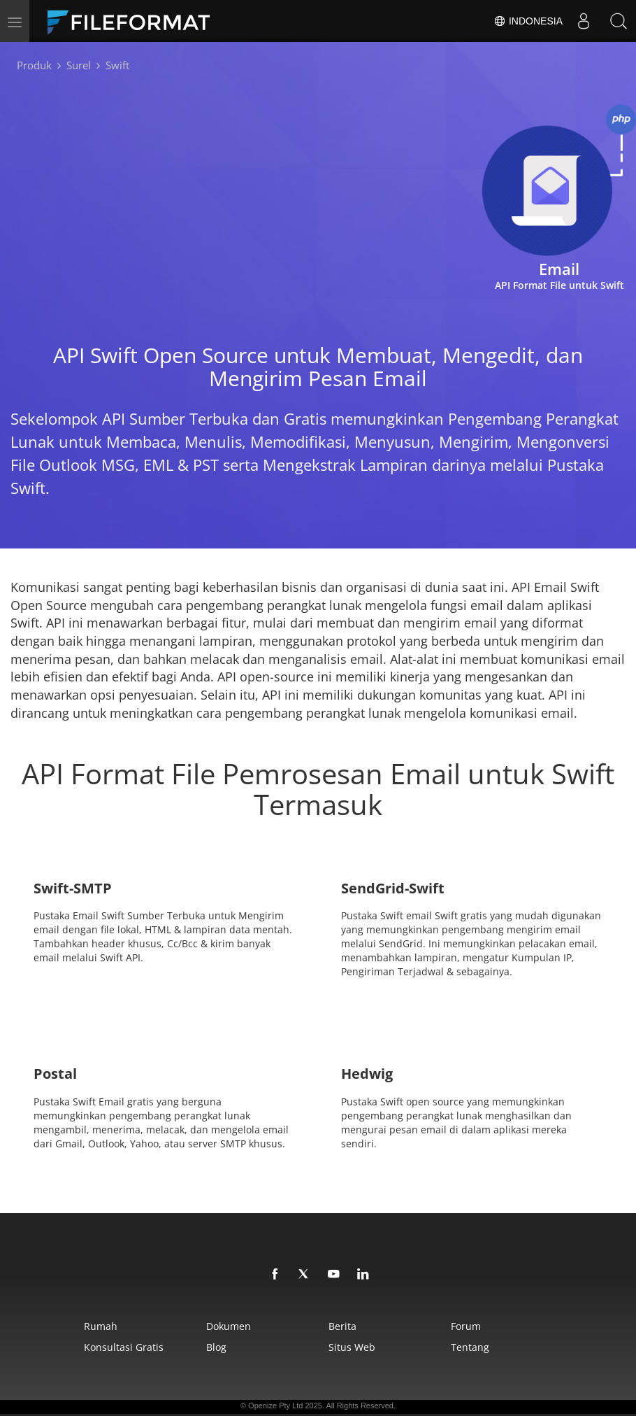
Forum (466, 1326)
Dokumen (228, 1326)
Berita (342, 1326)
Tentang (470, 1347)
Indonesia (528, 21)
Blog (216, 1347)
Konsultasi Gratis (124, 1347)
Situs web (351, 1347)
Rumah (100, 1326)
